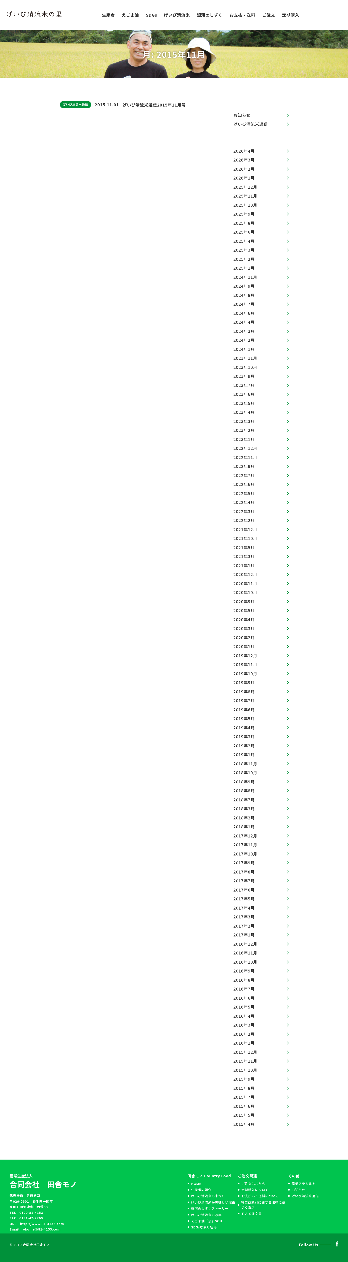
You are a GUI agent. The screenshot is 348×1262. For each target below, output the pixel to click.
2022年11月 (246, 457)
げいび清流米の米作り (208, 1196)
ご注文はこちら (253, 1183)
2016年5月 (244, 1007)
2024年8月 (244, 295)
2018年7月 (244, 800)
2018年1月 (244, 826)
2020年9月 (244, 601)
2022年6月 (244, 484)
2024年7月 (244, 304)
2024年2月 (244, 340)
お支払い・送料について (260, 1196)
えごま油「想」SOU (206, 1221)
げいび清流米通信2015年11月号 (154, 105)
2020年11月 (246, 583)
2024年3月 (244, 331)
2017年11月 (246, 844)
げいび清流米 (177, 15)
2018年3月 (244, 808)
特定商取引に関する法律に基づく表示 (263, 1205)
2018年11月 (246, 764)
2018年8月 (244, 790)
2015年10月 (246, 1070)
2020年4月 (244, 619)
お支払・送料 (242, 15)
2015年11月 (246, 1061)
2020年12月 (246, 574)
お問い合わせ (324, 15)
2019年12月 (246, 655)
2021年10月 (246, 538)
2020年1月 (244, 646)
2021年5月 (244, 547)
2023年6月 (244, 394)
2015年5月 (244, 1115)
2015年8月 (244, 1088)
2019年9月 (244, 682)
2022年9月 (244, 466)
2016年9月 (244, 971)
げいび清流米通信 (75, 104)
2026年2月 (244, 169)
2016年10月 (246, 962)
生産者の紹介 (201, 1189)
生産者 (108, 15)
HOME (196, 1183)
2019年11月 (246, 664)
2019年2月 (244, 745)
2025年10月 (246, 205)
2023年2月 (244, 430)
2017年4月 (244, 908)
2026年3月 (244, 160)
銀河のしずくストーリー (209, 1208)
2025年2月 (244, 259)
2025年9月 (244, 214)
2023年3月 (244, 421)
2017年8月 (244, 872)
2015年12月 (246, 1052)
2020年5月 (244, 610)
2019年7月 (244, 700)
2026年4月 (244, 151)
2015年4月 (244, 1124)
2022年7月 (244, 475)
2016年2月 (244, 1034)
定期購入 (290, 15)
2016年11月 (246, 953)
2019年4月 (244, 727)
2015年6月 (244, 1106)
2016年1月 (244, 1043)
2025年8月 (244, 223)
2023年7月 (244, 385)
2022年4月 (244, 502)
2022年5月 (244, 493)
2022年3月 (244, 511)
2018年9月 (244, 782)
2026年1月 (244, 178)
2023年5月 (244, 403)
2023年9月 (244, 376)
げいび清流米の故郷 (206, 1214)
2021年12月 (246, 529)
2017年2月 (244, 926)
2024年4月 (244, 322)
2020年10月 (246, 592)
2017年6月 (244, 890)
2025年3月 (244, 250)
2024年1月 (244, 349)
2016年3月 (244, 1025)
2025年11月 (246, 196)
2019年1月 (244, 754)
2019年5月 (244, 718)
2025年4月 (244, 241)
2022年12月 (246, 448)
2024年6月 (244, 313)
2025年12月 (246, 187)
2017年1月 (244, 935)
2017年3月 (244, 917)
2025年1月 (244, 268)
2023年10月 (246, 367)
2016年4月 (244, 1016)
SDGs (151, 15)
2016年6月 (244, 998)
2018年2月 (244, 818)
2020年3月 (244, 628)
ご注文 (268, 15)
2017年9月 (244, 863)
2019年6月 (244, 709)
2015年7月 (244, 1097)
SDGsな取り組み (204, 1227)
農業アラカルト (303, 1183)
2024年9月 (244, 286)
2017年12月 (246, 836)
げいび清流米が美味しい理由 (213, 1202)
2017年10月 (246, 854)
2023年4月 (244, 412)
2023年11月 (246, 358)
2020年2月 (244, 637)
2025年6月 (244, 232)
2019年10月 (246, 673)
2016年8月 (244, 980)
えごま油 (130, 15)
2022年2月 (244, 520)
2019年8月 (244, 691)
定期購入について (254, 1189)
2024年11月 (246, 277)
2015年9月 (244, 1079)
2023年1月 (244, 439)
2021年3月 (244, 556)
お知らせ (242, 115)
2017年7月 (244, 881)
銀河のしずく (210, 15)
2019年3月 (244, 736)
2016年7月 (244, 989)
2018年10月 (246, 772)
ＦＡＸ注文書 (251, 1213)
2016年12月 (246, 944)
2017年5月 (244, 899)
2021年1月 (244, 565)
